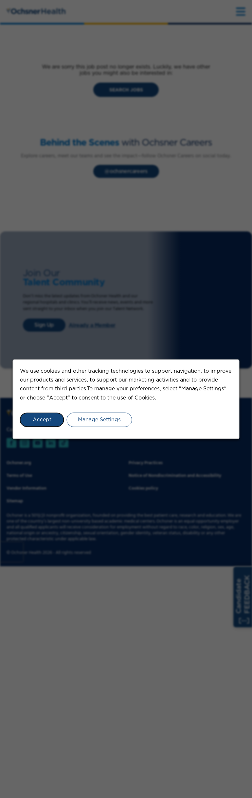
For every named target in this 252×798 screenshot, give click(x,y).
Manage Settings (99, 419)
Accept (42, 419)
